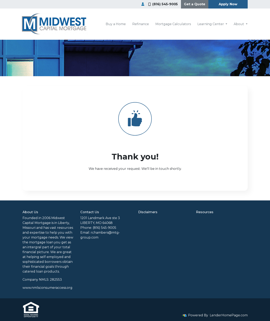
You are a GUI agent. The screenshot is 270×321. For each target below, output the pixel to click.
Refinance (140, 24)
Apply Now (228, 4)
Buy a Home (116, 24)
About (239, 24)
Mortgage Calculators (173, 24)
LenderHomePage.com (229, 315)
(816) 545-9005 (163, 4)
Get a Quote (194, 4)
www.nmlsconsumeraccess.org (47, 288)
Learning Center (211, 24)
